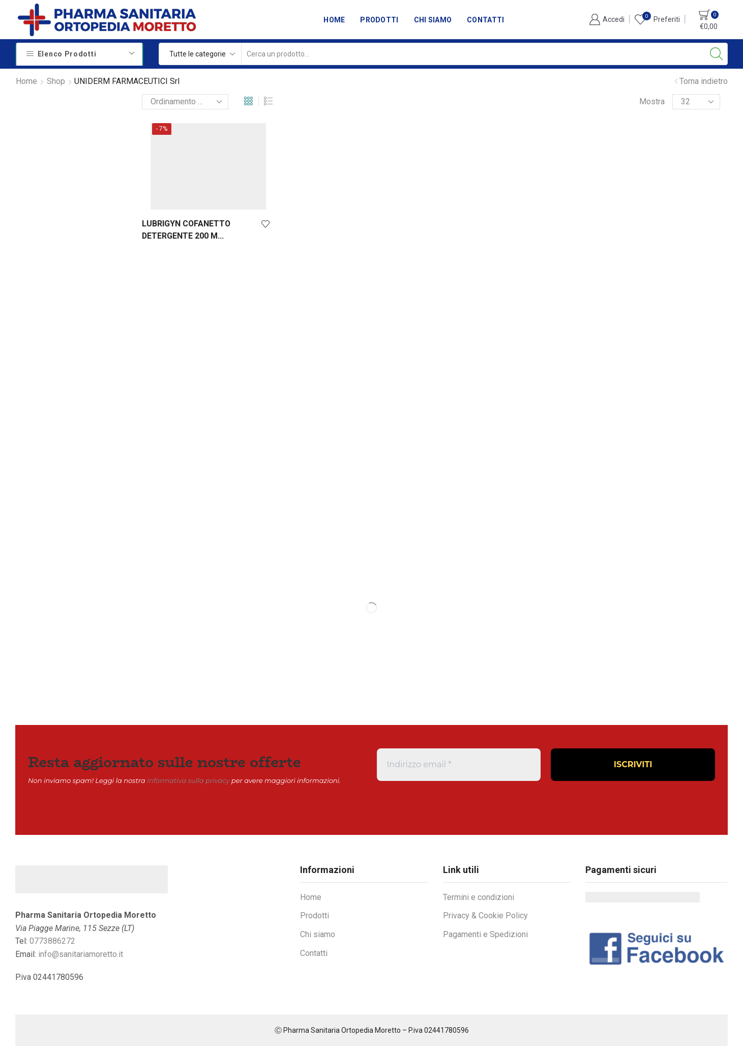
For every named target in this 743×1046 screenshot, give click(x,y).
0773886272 (52, 941)
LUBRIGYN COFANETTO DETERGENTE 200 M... (186, 230)
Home (334, 20)
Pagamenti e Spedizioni (485, 934)
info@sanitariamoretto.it (80, 954)
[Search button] (716, 54)
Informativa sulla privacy (188, 780)
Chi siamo (433, 20)
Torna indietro (703, 81)
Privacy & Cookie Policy (485, 915)
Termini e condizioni (478, 897)
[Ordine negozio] (185, 101)
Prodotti (379, 20)
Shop (56, 81)
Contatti (485, 20)
